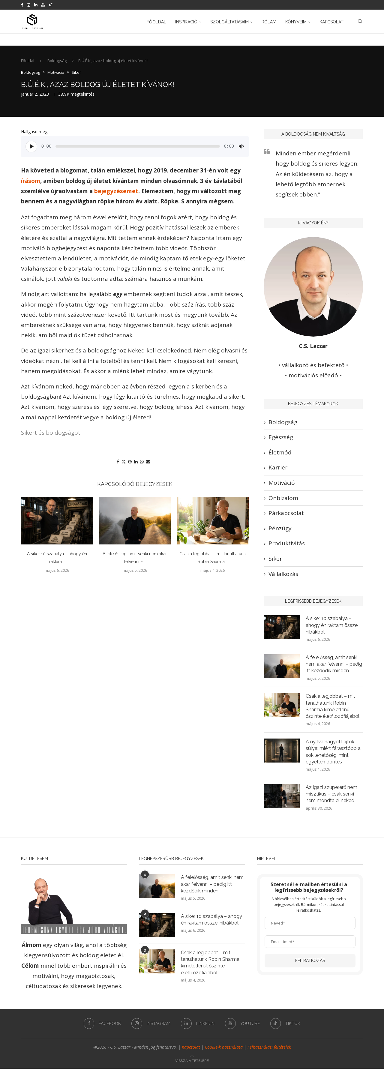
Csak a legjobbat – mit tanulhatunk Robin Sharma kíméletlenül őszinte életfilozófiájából (333, 707)
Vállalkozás (283, 574)
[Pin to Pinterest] (130, 462)
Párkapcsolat (286, 513)
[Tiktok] (50, 5)
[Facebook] (22, 5)
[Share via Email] (148, 462)
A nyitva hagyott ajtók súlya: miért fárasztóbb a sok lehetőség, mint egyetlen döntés (333, 753)
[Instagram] (28, 5)
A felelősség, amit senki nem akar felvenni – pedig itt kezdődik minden (334, 664)
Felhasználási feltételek (269, 1048)
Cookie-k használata (224, 1048)
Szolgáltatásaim (229, 21)
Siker (275, 559)
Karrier (277, 468)
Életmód (280, 453)
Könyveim (296, 21)
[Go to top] (192, 1061)
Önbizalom (283, 498)
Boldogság (57, 61)
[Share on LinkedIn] (136, 462)
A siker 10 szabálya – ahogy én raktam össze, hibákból (332, 625)
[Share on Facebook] (118, 462)
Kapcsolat (332, 21)
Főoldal (156, 21)
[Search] (360, 22)
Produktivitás (286, 544)
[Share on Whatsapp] (142, 462)
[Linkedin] (36, 5)
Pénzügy (280, 529)
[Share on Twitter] (124, 462)
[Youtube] (43, 5)
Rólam (269, 21)
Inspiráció (186, 21)
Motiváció (281, 483)
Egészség (280, 438)
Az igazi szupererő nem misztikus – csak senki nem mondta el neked (332, 795)
